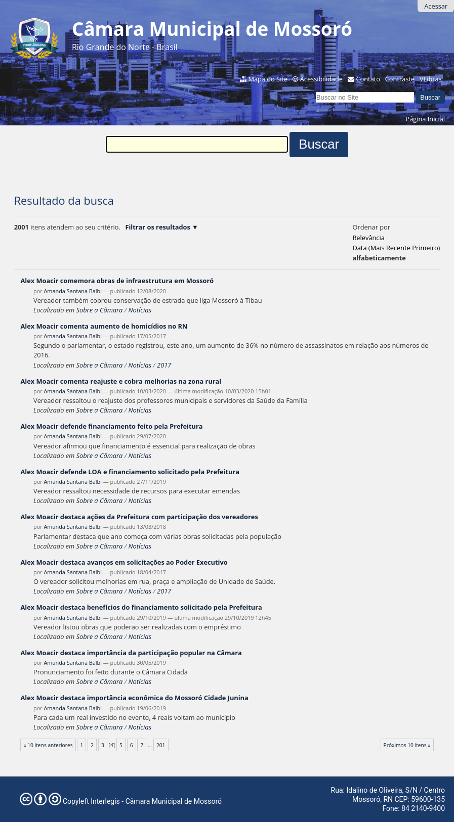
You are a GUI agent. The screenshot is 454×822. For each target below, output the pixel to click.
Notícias (139, 309)
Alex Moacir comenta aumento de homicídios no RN (103, 326)
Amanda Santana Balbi (73, 291)
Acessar (435, 6)
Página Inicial (425, 118)
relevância (368, 237)
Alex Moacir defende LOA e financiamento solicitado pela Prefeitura (129, 471)
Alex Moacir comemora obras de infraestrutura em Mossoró (117, 280)
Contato (368, 78)
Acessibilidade (321, 78)
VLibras (431, 78)
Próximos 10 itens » (407, 745)
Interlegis (105, 801)
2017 (164, 365)
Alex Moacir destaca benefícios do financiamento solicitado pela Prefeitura (141, 607)
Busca (315, 90)
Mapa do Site (267, 78)
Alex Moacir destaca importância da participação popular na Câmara (130, 652)
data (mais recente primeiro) (396, 247)
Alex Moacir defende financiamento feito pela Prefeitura (111, 426)
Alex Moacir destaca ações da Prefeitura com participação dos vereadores (139, 516)
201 (161, 745)
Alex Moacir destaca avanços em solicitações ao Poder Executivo (123, 562)
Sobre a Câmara (99, 309)
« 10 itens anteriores (48, 745)
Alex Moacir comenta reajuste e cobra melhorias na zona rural (120, 381)
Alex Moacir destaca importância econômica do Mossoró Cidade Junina (134, 697)
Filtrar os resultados (157, 227)
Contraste (400, 78)
